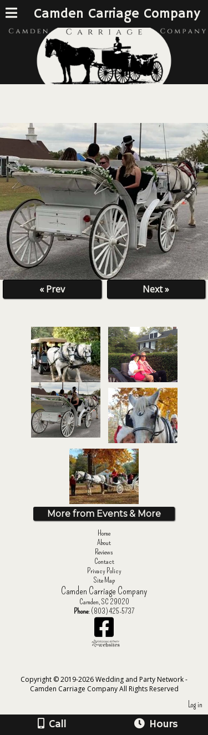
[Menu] (11, 14)
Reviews (104, 552)
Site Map (104, 580)
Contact (104, 561)
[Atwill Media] (114, 667)
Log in (195, 705)
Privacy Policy (104, 570)
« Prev (52, 289)
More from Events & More (104, 513)
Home (104, 533)
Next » (156, 289)
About (104, 542)
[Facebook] (104, 631)
